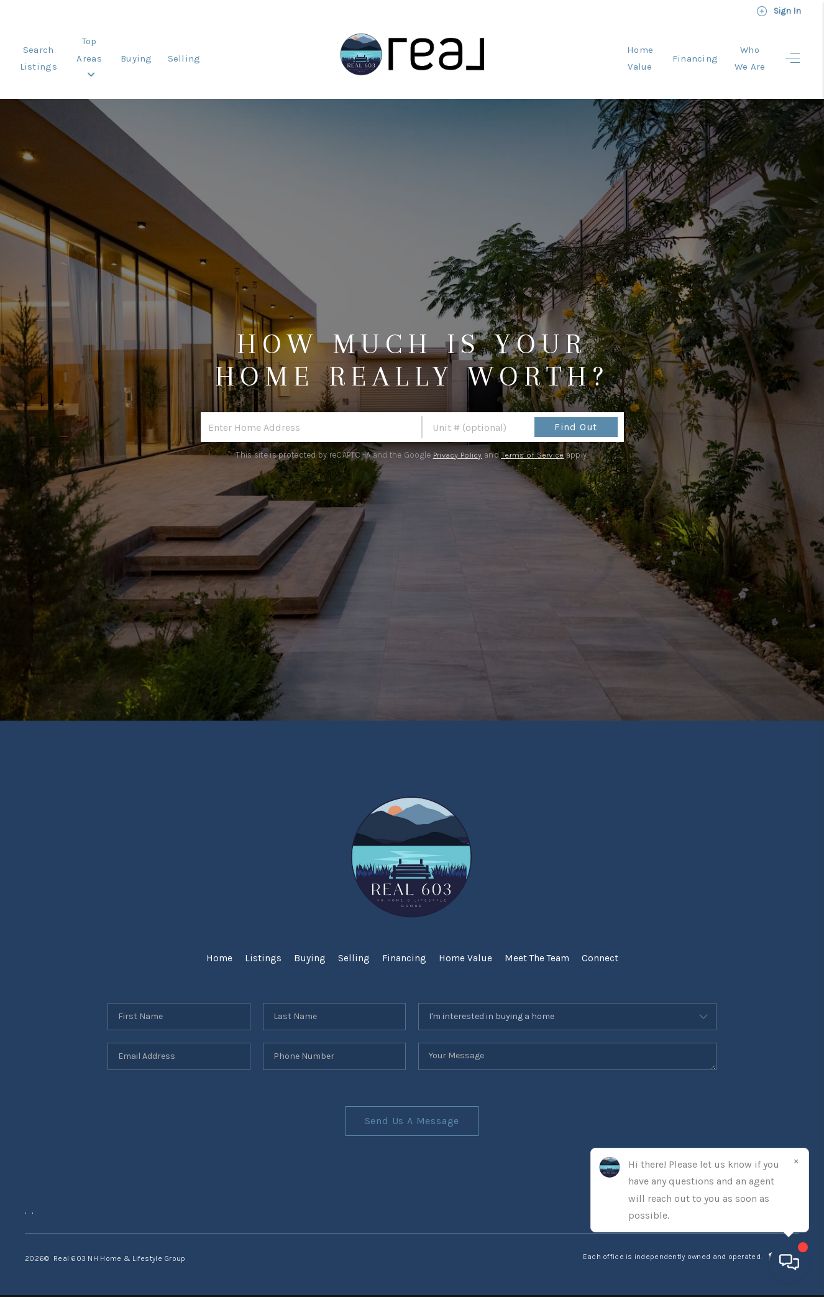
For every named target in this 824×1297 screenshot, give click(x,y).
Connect (601, 950)
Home (217, 950)
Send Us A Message (412, 1113)
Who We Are (739, 54)
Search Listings (54, 54)
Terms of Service (533, 446)
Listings (262, 950)
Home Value (610, 54)
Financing (675, 54)
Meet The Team (537, 950)
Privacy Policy (456, 446)
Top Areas (133, 54)
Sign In (778, 11)
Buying (193, 54)
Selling (240, 54)
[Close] (796, 1161)
